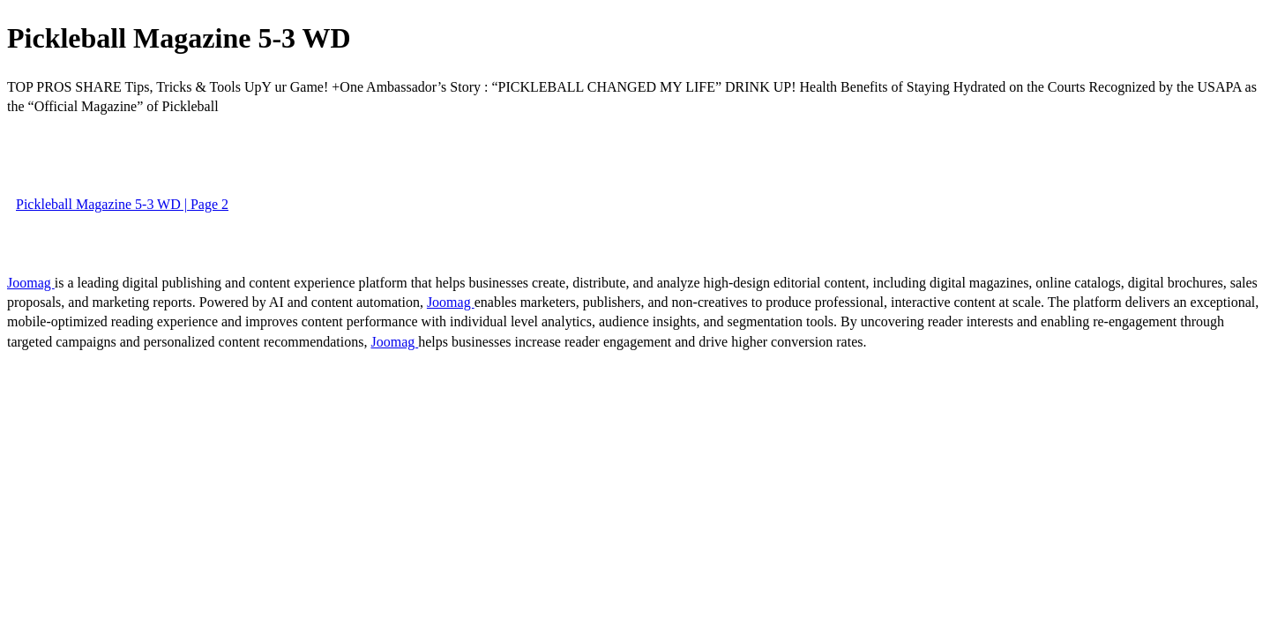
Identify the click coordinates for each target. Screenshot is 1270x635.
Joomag (31, 282)
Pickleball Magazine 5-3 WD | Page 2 (122, 204)
